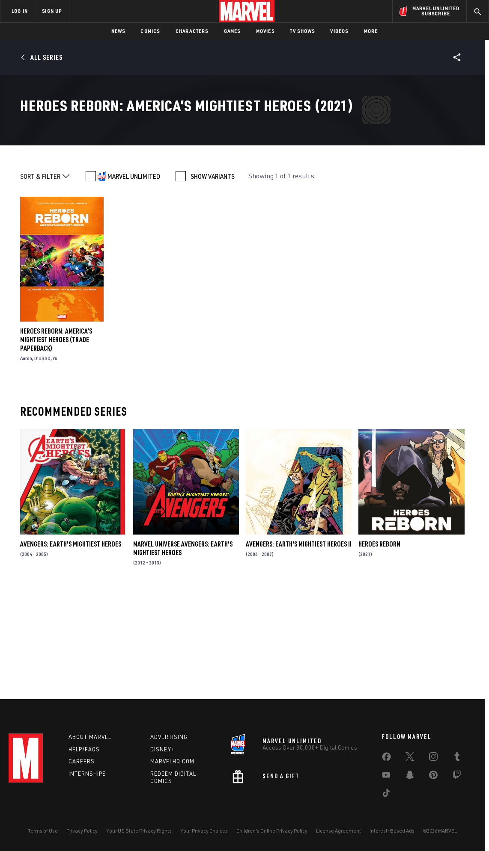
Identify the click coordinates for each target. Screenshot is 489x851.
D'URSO (42, 460)
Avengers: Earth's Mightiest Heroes (70, 646)
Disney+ (162, 749)
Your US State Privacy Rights (139, 830)
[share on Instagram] (433, 758)
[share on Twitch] (457, 776)
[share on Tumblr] (457, 758)
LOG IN (20, 11)
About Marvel (90, 736)
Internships (87, 773)
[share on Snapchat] (410, 776)
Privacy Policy (82, 830)
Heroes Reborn (379, 646)
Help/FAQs (84, 749)
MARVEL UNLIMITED (133, 278)
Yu (55, 460)
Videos (339, 31)
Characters (192, 31)
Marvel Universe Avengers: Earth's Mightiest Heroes (183, 650)
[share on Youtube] (386, 776)
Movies (265, 31)
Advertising (169, 736)
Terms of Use (43, 830)
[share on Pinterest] (433, 776)
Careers (82, 761)
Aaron (26, 460)
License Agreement (338, 830)
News (118, 31)
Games (232, 31)
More (371, 31)
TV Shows (302, 31)
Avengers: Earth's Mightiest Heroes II (299, 646)
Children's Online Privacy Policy (271, 830)
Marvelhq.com (172, 761)
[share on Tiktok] (386, 794)
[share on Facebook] (386, 758)
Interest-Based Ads (392, 830)
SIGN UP (52, 11)
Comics (150, 31)
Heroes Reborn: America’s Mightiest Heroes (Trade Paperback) (56, 442)
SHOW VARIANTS (213, 278)
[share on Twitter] (410, 758)
